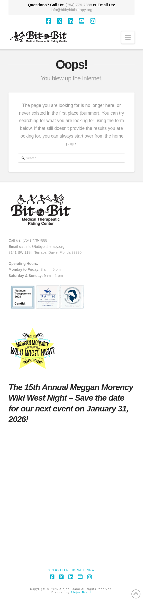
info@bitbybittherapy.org (71, 9)
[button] (128, 37)
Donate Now (83, 570)
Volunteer (58, 570)
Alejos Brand (81, 592)
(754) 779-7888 (79, 5)
